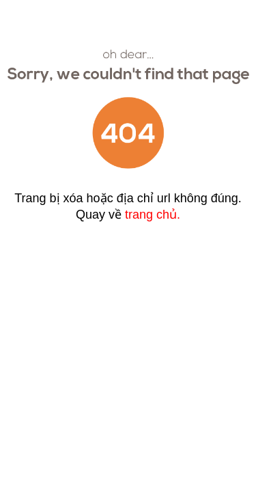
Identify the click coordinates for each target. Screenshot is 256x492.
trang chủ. (152, 214)
